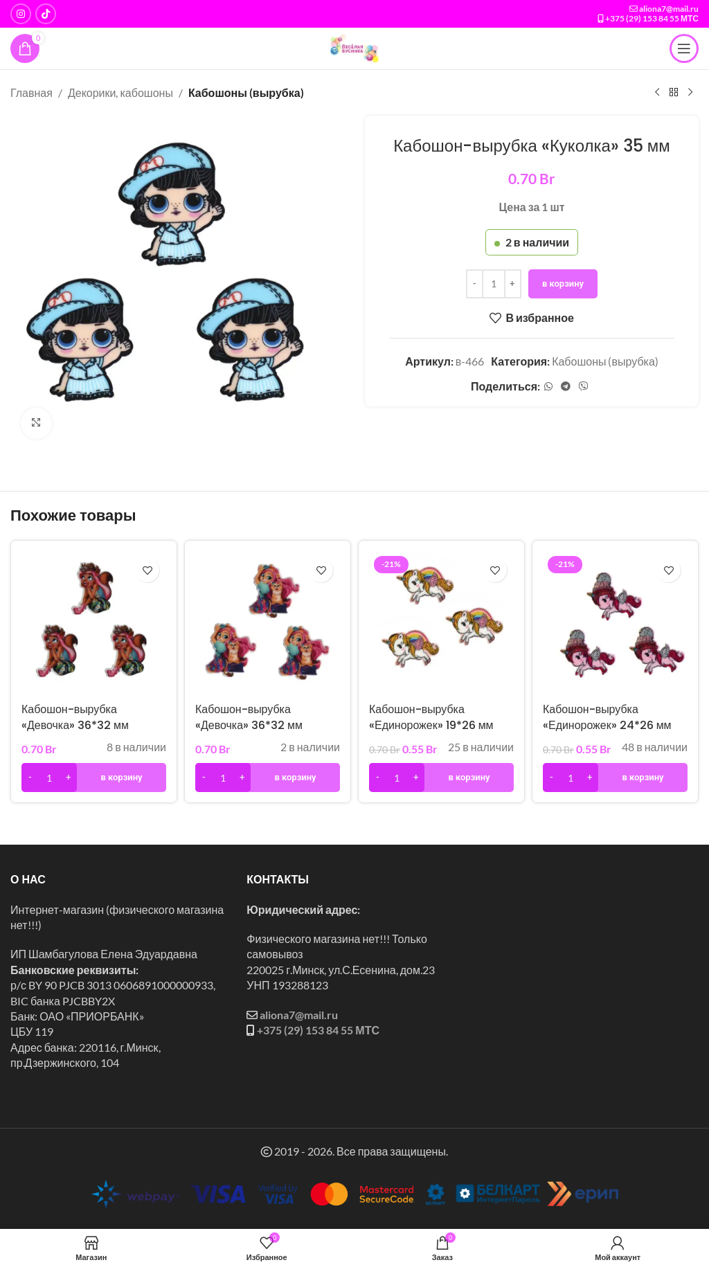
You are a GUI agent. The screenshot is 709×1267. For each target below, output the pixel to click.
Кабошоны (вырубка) (246, 92)
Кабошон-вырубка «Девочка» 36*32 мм (75, 717)
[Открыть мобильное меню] (684, 48)
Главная (31, 92)
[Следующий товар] (690, 92)
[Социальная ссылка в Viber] (584, 386)
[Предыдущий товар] (657, 92)
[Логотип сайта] (354, 46)
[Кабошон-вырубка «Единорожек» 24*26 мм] (615, 623)
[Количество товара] (493, 283)
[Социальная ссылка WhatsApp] (548, 386)
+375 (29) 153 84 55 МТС (652, 18)
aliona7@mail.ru (669, 8)
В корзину (563, 283)
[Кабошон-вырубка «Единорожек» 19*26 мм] (441, 623)
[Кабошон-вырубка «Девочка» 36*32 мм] (93, 623)
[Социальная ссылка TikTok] (45, 13)
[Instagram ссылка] (20, 13)
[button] (93, 777)
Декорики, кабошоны (120, 92)
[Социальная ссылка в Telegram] (566, 386)
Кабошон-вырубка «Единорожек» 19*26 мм (431, 717)
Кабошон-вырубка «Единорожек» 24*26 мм (607, 717)
